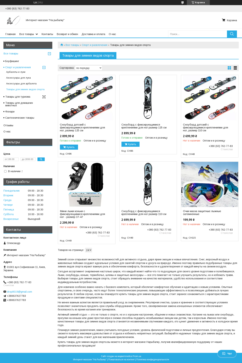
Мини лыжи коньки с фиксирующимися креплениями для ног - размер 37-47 (82, 214)
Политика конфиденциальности (152, 359)
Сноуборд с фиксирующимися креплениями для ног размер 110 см (143, 213)
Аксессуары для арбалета (21, 83)
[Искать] (232, 34)
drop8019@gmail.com (19, 291)
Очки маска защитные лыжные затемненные (202, 213)
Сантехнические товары (19, 117)
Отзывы (8, 125)
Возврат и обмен (67, 34)
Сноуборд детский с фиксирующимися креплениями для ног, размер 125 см (82, 127)
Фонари (9, 111)
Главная (10, 34)
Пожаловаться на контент (121, 359)
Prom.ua (137, 356)
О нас (112, 34)
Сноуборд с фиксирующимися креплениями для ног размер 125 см (144, 126)
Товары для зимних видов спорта (25, 89)
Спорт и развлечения (94, 45)
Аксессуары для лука (18, 77)
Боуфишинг (12, 61)
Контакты (47, 34)
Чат (227, 353)
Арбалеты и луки (15, 72)
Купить (71, 147)
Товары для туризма (17, 96)
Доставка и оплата (93, 34)
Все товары (26, 34)
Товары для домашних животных (19, 104)
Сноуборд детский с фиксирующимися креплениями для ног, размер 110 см (205, 127)
